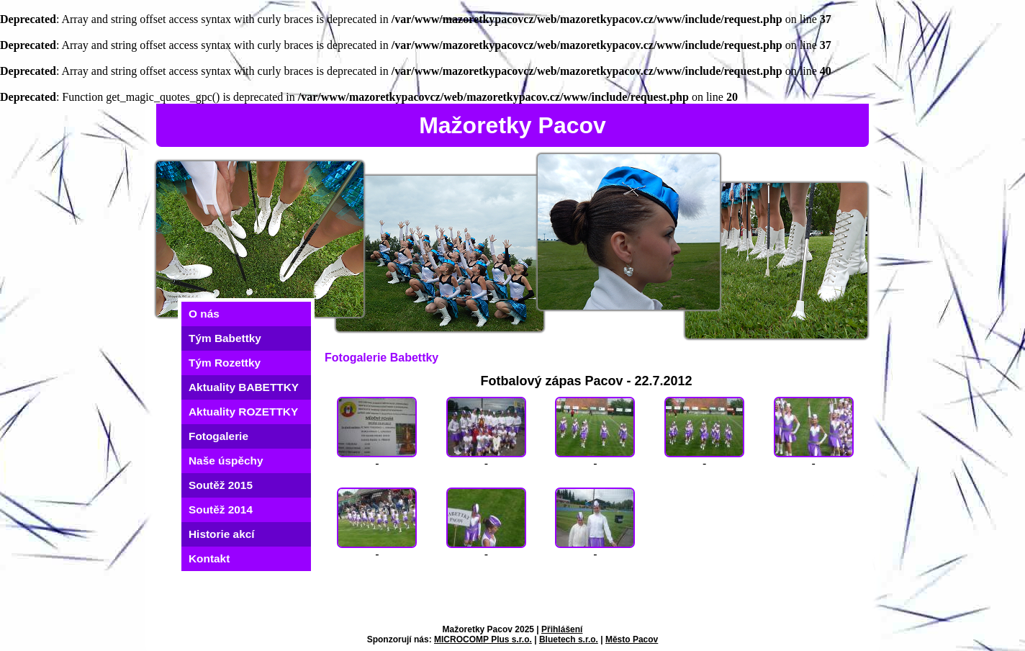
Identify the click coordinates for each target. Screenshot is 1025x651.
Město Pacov (631, 639)
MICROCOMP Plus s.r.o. (483, 639)
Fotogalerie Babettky (381, 357)
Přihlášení (561, 629)
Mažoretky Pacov (512, 125)
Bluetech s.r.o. (568, 639)
